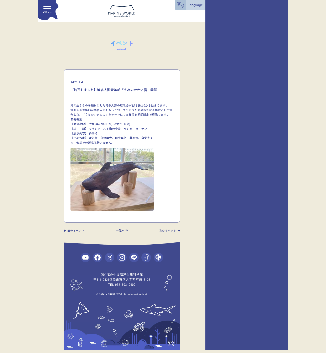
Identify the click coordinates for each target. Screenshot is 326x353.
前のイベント (76, 230)
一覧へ (120, 230)
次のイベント (167, 230)
